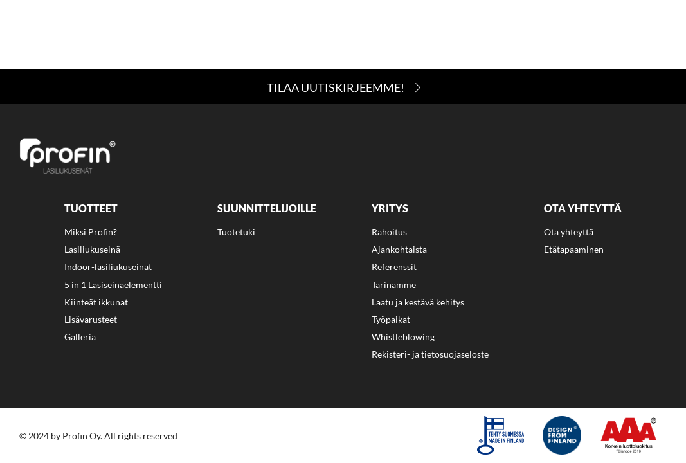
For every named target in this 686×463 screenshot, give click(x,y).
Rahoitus (424, 32)
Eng (40, 60)
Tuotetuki (236, 231)
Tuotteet (172, 32)
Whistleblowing (403, 336)
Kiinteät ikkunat (96, 301)
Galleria (80, 336)
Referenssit (394, 266)
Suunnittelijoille (269, 32)
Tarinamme (394, 284)
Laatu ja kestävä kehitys (418, 301)
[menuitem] (88, 34)
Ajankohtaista (613, 32)
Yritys (357, 32)
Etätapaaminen (574, 249)
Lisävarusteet (90, 319)
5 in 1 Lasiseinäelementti (113, 284)
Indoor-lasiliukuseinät (108, 266)
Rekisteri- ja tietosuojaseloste (430, 354)
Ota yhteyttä (510, 32)
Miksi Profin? (88, 32)
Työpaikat (391, 319)
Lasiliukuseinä (92, 249)
